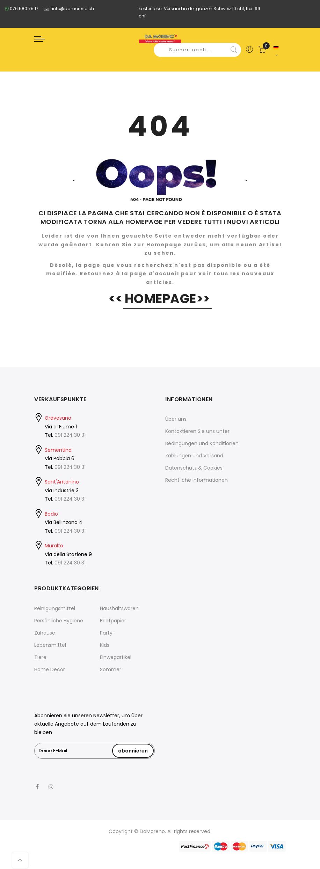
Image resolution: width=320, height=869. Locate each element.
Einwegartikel (115, 657)
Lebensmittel (50, 645)
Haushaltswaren (119, 608)
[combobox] (197, 50)
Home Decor (49, 669)
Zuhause (44, 632)
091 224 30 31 (70, 435)
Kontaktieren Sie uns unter (197, 431)
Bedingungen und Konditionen (202, 443)
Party (106, 632)
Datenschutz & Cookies (194, 467)
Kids (104, 645)
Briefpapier (113, 620)
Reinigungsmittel (54, 608)
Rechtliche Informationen (196, 480)
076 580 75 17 (21, 9)
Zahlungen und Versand (194, 455)
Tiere (40, 657)
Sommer (110, 669)
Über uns (176, 418)
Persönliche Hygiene (58, 620)
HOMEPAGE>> (167, 299)
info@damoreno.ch (69, 9)
